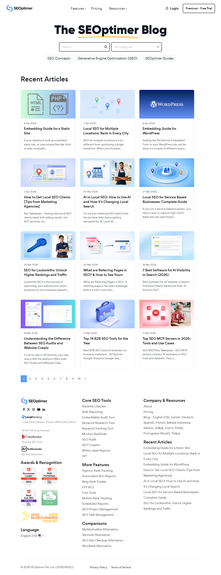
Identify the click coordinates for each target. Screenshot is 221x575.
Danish (175, 417)
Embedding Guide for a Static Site (47, 131)
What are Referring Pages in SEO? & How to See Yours (105, 272)
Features (77, 8)
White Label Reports (96, 450)
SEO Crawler (91, 445)
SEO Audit (89, 439)
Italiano (148, 428)
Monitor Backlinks (94, 434)
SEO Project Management (100, 509)
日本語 (159, 428)
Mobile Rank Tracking (97, 498)
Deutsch (187, 417)
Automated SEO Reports (99, 476)
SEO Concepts (58, 58)
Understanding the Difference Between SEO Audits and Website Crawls (47, 343)
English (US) (161, 417)
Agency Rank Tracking (97, 471)
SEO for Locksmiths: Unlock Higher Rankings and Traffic (45, 272)
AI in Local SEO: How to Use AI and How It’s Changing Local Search (107, 202)
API (84, 456)
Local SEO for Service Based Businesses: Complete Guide (165, 199)
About (147, 406)
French (160, 423)
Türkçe (175, 433)
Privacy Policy (98, 567)
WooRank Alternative (96, 546)
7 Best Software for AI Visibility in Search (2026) (166, 272)
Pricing (96, 8)
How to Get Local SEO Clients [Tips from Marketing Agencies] (47, 202)
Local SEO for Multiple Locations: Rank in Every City (106, 131)
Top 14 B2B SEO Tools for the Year (105, 341)
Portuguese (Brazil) (156, 433)
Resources (117, 8)
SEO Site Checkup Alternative (102, 540)
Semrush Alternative (96, 535)
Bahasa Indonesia (178, 423)
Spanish (148, 423)
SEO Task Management (98, 515)
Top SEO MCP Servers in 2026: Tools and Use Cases (167, 341)
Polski (179, 428)
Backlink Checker (94, 406)
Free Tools (89, 493)
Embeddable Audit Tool (98, 417)
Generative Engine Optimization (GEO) (108, 58)
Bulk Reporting (92, 412)
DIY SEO (88, 487)
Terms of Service (121, 567)
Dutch (169, 428)
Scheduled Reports (95, 504)
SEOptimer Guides (159, 58)
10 (79, 378)
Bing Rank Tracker (94, 482)
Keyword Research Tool (98, 423)
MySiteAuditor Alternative (100, 529)
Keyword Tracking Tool (97, 428)
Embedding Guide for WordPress (159, 131)
